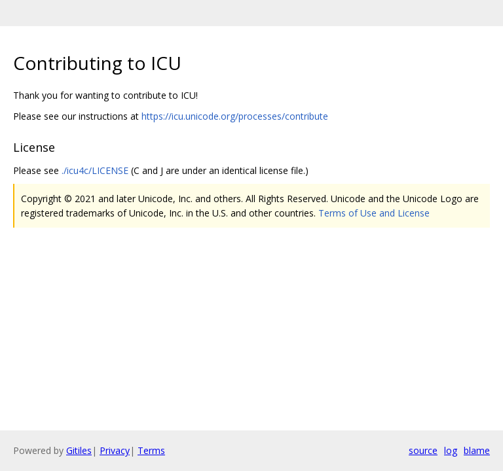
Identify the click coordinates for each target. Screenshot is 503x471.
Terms (151, 450)
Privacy (115, 450)
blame (477, 450)
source (423, 450)
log (450, 450)
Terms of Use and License (374, 213)
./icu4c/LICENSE (95, 170)
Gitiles (79, 450)
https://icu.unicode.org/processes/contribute (234, 116)
